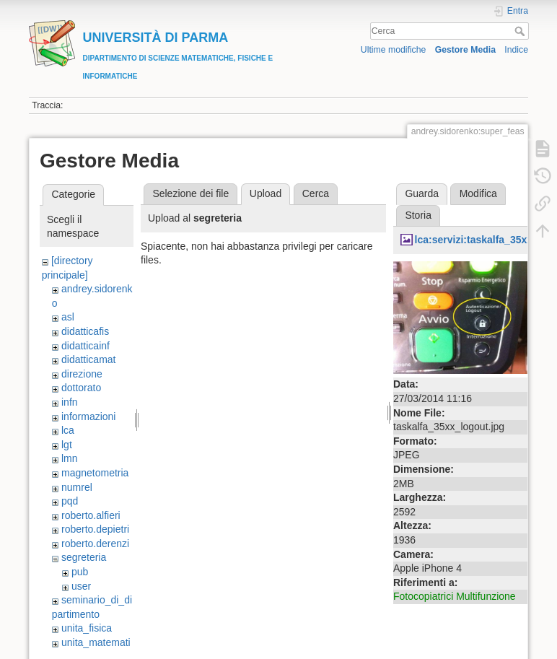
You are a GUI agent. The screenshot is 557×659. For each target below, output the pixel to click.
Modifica (478, 193)
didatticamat (88, 359)
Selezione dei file (190, 193)
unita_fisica (86, 628)
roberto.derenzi (95, 543)
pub (79, 571)
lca (67, 430)
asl (67, 317)
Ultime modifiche (393, 50)
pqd (69, 501)
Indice (516, 50)
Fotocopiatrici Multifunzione (454, 596)
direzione (81, 374)
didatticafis (85, 331)
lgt (66, 444)
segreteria (83, 557)
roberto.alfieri (90, 515)
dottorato (81, 387)
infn (69, 402)
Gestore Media (465, 50)
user (81, 586)
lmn (69, 458)
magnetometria (94, 473)
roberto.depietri (95, 529)
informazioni (88, 416)
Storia (418, 215)
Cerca (521, 31)
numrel (76, 487)
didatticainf (85, 346)
